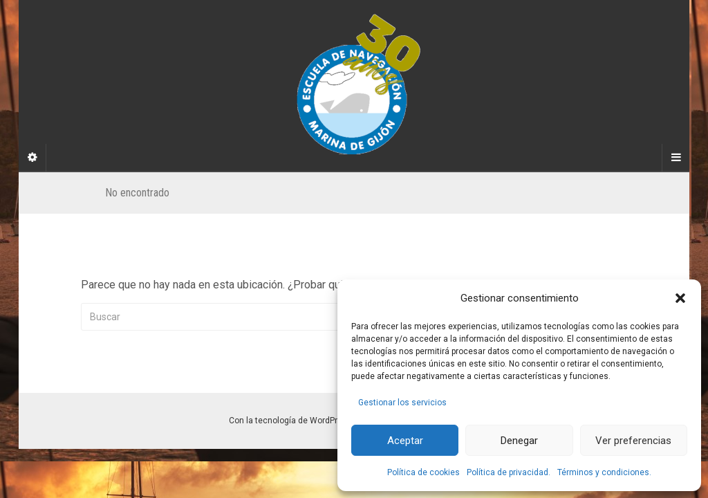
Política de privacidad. (508, 472)
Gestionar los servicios (402, 402)
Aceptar (405, 440)
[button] (680, 298)
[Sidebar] (32, 158)
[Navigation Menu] (675, 158)
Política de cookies (423, 472)
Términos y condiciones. (604, 472)
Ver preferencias (633, 440)
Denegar (519, 440)
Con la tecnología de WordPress (290, 420)
